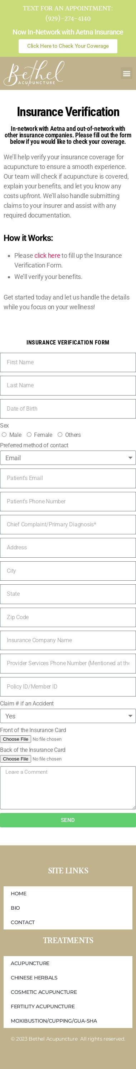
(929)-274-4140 (68, 19)
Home (18, 893)
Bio (15, 908)
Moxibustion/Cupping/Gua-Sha (54, 1021)
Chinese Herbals (34, 977)
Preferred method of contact (34, 445)
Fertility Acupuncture (42, 1006)
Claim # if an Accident (27, 703)
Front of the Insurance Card (33, 730)
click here (47, 255)
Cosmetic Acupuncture (44, 992)
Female (43, 434)
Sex (4, 425)
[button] (126, 73)
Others (73, 434)
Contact (23, 922)
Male (15, 434)
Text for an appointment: (68, 8)
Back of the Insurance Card (32, 749)
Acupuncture (30, 963)
